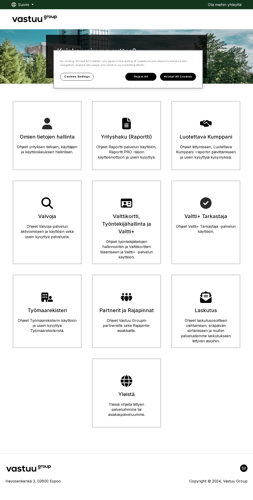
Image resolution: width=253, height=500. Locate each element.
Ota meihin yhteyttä (225, 4)
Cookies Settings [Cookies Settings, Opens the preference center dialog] (77, 76)
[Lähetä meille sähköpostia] (243, 468)
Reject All (141, 76)
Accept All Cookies (178, 76)
